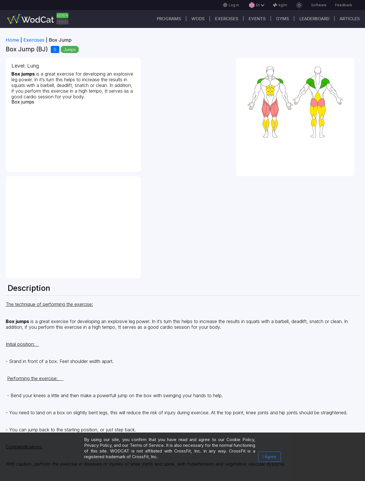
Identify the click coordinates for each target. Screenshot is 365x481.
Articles (350, 18)
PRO (62, 22)
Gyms (282, 18)
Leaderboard (314, 18)
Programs (169, 18)
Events (257, 18)
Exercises (226, 18)
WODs (198, 18)
